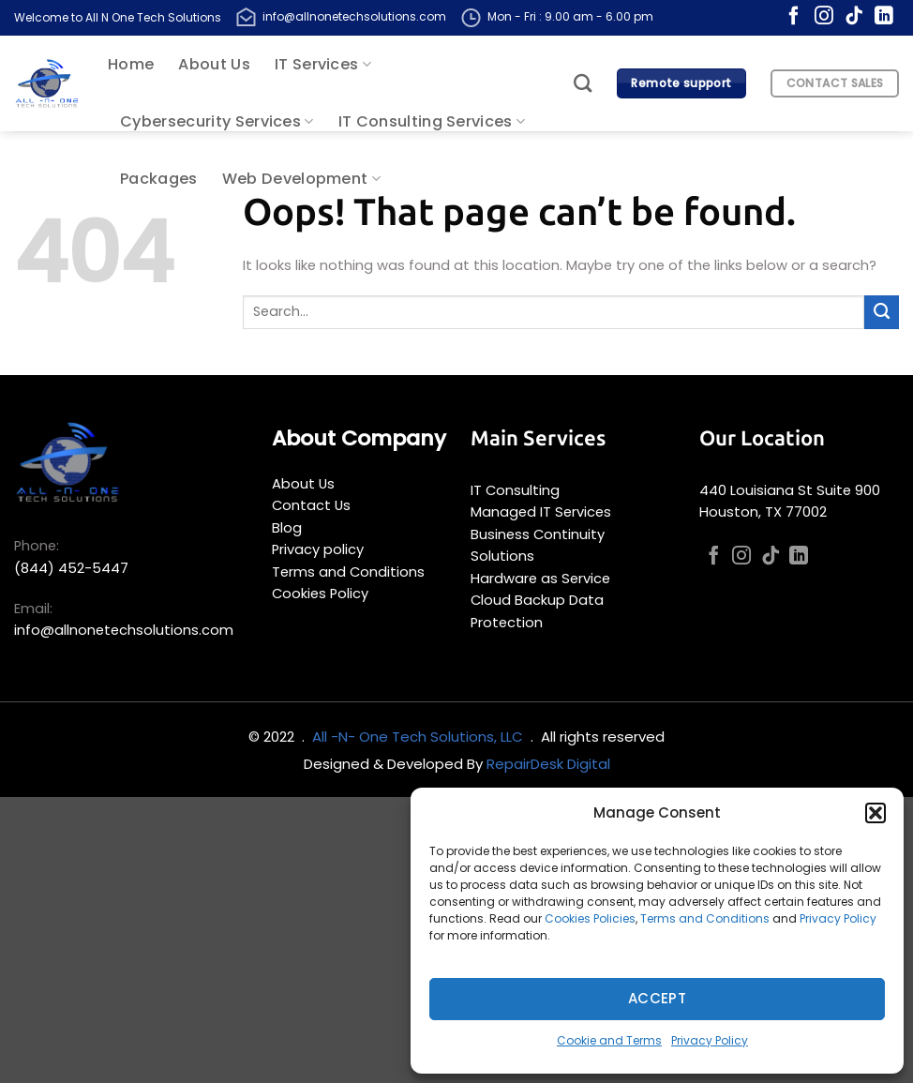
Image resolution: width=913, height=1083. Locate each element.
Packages (159, 178)
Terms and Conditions (705, 918)
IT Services (323, 64)
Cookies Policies (590, 918)
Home (131, 64)
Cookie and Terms (609, 1040)
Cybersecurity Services (217, 121)
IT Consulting (515, 490)
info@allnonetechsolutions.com (354, 16)
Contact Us (311, 505)
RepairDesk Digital (548, 764)
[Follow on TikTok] (854, 17)
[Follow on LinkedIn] (884, 17)
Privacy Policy (838, 918)
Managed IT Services (541, 512)
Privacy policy (318, 549)
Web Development (301, 178)
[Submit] (881, 312)
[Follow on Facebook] (794, 17)
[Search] (582, 83)
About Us (214, 64)
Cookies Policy (320, 593)
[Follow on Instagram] (824, 17)
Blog (287, 528)
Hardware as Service (540, 578)
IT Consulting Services (432, 121)
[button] (875, 813)
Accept (657, 998)
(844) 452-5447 (71, 568)
